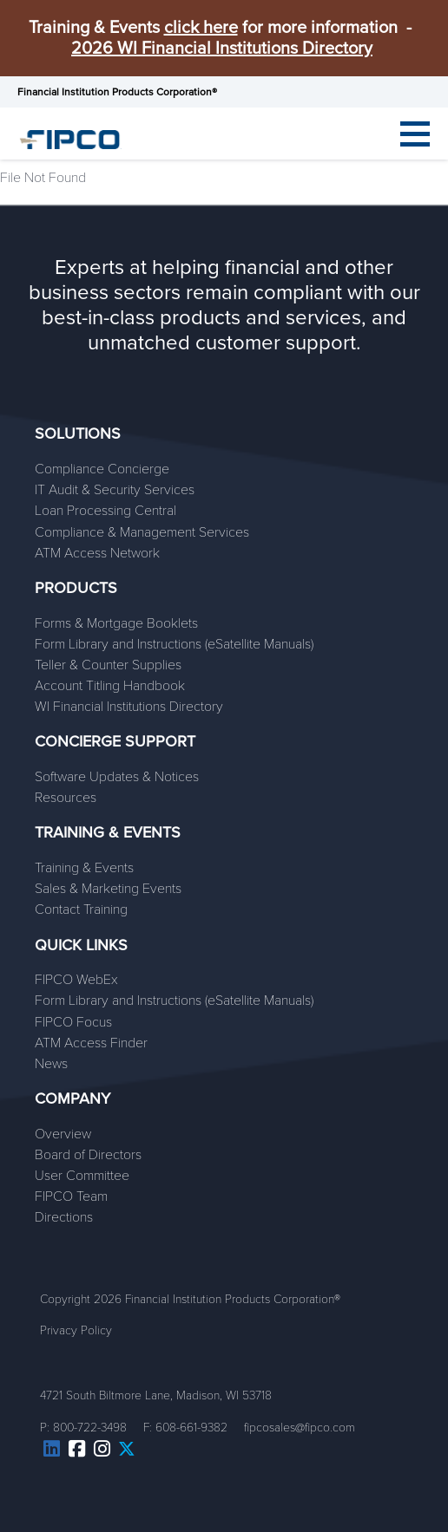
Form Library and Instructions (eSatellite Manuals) (174, 644)
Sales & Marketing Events (108, 888)
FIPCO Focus (73, 1022)
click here (201, 27)
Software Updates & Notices (117, 777)
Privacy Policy (76, 1330)
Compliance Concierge (102, 469)
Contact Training (81, 909)
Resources (65, 797)
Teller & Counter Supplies (108, 665)
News (51, 1063)
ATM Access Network (97, 553)
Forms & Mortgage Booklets (116, 623)
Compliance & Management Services (142, 532)
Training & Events (84, 868)
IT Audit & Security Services (114, 490)
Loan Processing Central (105, 510)
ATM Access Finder (91, 1043)
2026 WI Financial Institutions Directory (221, 48)
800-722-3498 (90, 1427)
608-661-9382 (191, 1427)
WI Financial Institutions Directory (129, 706)
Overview (63, 1134)
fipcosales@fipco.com (299, 1427)
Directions (64, 1217)
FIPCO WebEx (76, 979)
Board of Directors (88, 1155)
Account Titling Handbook (110, 685)
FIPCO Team (71, 1196)
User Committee (82, 1175)
